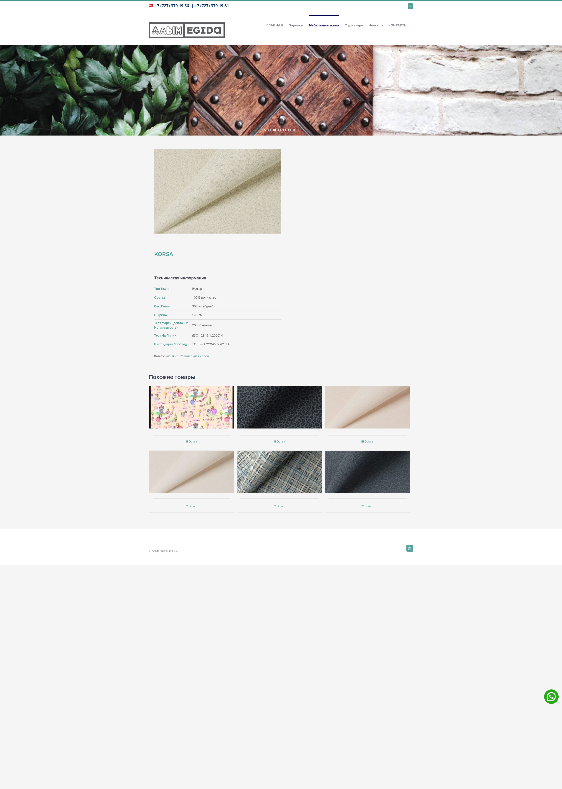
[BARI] (191, 463)
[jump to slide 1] (269, 130)
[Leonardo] (279, 399)
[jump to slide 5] (289, 130)
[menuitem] (274, 24)
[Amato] (367, 463)
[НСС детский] (191, 399)
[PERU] (367, 399)
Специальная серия (194, 356)
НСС (174, 356)
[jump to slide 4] (284, 130)
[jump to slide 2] (274, 130)
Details (193, 442)
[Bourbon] (279, 463)
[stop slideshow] (294, 130)
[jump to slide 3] (279, 130)
